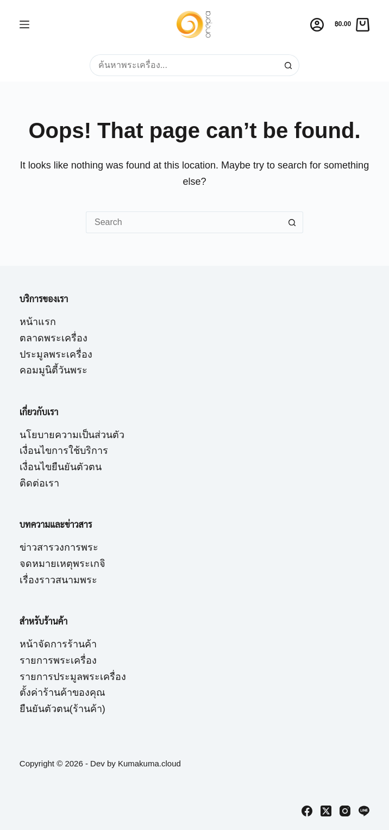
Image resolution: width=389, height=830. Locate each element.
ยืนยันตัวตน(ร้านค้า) (62, 708)
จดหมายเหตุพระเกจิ (62, 563)
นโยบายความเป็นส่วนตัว (72, 434)
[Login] (317, 25)
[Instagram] (345, 811)
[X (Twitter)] (326, 811)
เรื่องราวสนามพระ (58, 580)
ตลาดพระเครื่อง (53, 338)
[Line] (364, 811)
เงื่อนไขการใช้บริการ (64, 450)
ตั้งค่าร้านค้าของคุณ (62, 692)
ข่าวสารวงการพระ (59, 547)
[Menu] (24, 24)
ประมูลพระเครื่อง (56, 354)
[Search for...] (184, 65)
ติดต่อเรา (39, 483)
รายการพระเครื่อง (58, 660)
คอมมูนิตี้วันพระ (53, 370)
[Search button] (288, 65)
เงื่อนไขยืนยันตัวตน (61, 466)
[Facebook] (307, 811)
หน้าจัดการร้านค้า (58, 644)
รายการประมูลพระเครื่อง (73, 676)
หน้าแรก (38, 321)
